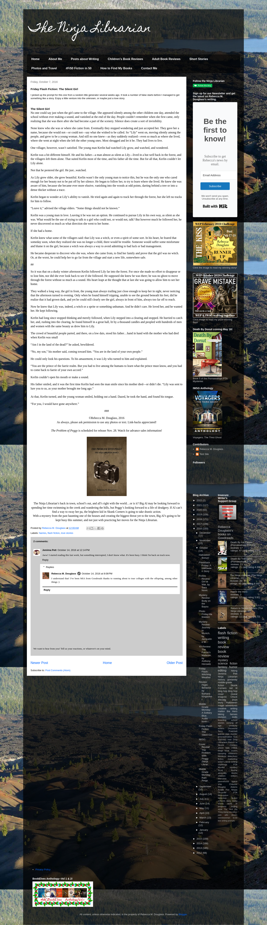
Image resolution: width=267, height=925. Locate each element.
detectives (232, 756)
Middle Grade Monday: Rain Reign (205, 775)
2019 (200, 514)
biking (221, 714)
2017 (200, 524)
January (204, 829)
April (202, 813)
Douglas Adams (227, 787)
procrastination (225, 736)
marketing (232, 759)
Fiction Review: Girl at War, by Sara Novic (204, 583)
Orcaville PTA (227, 792)
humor (233, 667)
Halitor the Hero (238, 591)
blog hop (232, 691)
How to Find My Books (116, 68)
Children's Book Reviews (125, 59)
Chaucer (233, 784)
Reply (45, 559)
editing (222, 670)
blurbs (234, 773)
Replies (50, 567)
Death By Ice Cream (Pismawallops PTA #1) (242, 543)
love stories (67, 533)
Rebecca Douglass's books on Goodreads (225, 532)
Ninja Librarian (227, 676)
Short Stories (198, 59)
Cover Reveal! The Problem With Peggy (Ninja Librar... (204, 754)
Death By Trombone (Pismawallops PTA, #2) (243, 560)
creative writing (227, 708)
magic (221, 705)
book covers (231, 750)
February (204, 822)
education (233, 812)
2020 (200, 509)
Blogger (183, 914)
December (205, 532)
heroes (233, 714)
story (228, 801)
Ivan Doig (232, 739)
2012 (200, 852)
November (205, 540)
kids (228, 748)
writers (221, 728)
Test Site (204, 454)
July (202, 799)
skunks (234, 815)
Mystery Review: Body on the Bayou (204, 601)
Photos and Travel (44, 68)
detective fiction (227, 798)
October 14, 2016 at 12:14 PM (74, 550)
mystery (223, 660)
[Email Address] (220, 175)
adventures (231, 705)
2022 (200, 500)
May (202, 808)
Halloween (231, 702)
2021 (200, 505)
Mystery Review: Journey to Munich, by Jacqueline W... (205, 631)
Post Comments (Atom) (57, 670)
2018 (200, 519)
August (204, 794)
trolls (234, 717)
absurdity (222, 773)
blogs (220, 750)
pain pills (223, 815)
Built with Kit (215, 206)
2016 (200, 528)
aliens (221, 748)
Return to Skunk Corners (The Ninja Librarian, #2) (247, 609)
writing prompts (228, 821)
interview (222, 778)
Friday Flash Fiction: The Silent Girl (205, 730)
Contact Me (149, 68)
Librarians (222, 742)
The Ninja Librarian (90, 29)
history (221, 679)
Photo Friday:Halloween (205, 614)
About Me (55, 59)
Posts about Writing (85, 59)
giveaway (232, 679)
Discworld (232, 728)
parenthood (223, 781)
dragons (222, 696)
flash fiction (54, 533)
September (205, 786)
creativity (233, 725)
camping (222, 753)
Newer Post (39, 663)
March (203, 817)
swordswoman (224, 818)
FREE (234, 748)
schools (221, 801)
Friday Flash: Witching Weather (205, 673)
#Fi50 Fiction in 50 (79, 68)
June (202, 803)
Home (35, 59)
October (204, 547)
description (223, 795)
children (221, 776)
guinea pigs (223, 734)
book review (223, 644)
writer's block (224, 761)
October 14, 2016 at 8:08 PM (97, 573)
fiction (221, 759)
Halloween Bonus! (204, 556)
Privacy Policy (42, 869)
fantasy (222, 667)
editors (234, 776)
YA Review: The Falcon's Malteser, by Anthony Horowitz (205, 655)
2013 (200, 848)
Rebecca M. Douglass (63, 573)
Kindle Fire (224, 789)
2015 (200, 838)
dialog (225, 812)
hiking (234, 670)
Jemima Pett (49, 550)
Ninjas (234, 789)
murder (233, 734)
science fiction (227, 663)
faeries (42, 533)
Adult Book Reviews (166, 59)
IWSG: (202, 739)
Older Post (175, 663)
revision (222, 717)
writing (223, 637)
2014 (200, 843)
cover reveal (227, 694)
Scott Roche (227, 770)
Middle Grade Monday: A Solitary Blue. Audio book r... (205, 713)
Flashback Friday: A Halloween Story (205, 567)
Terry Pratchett (227, 731)
